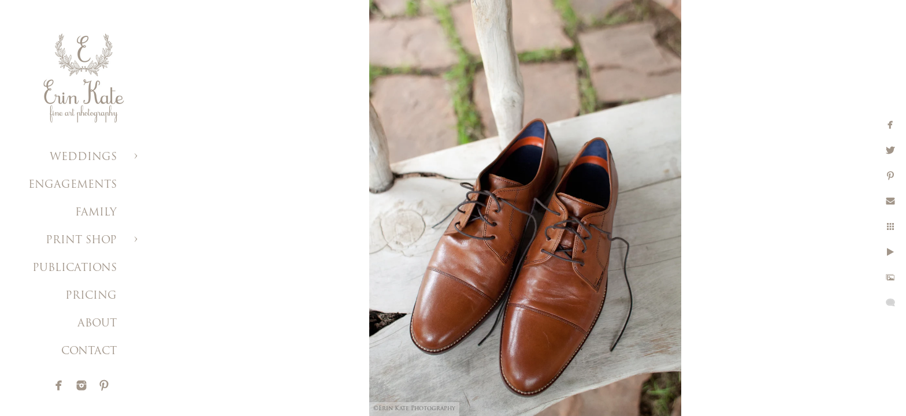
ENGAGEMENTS (72, 185)
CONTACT (89, 351)
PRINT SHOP (81, 240)
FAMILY (96, 212)
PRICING (91, 296)
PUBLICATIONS (74, 268)
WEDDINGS (83, 157)
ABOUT (97, 323)
